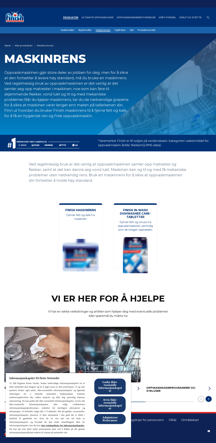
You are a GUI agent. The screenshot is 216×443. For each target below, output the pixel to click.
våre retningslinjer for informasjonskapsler (62, 425)
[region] (68, 405)
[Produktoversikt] (147, 30)
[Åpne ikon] (208, 17)
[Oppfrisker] (120, 30)
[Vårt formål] (167, 17)
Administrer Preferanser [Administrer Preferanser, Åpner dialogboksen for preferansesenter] (110, 419)
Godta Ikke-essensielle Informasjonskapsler (110, 386)
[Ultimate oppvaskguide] (97, 17)
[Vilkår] (172, 420)
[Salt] (132, 30)
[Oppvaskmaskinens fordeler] (136, 17)
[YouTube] (209, 431)
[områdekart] (190, 420)
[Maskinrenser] (103, 30)
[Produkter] (70, 17)
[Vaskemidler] (67, 30)
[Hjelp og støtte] (190, 17)
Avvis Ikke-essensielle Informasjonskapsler (110, 404)
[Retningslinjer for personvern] (143, 420)
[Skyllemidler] (85, 30)
